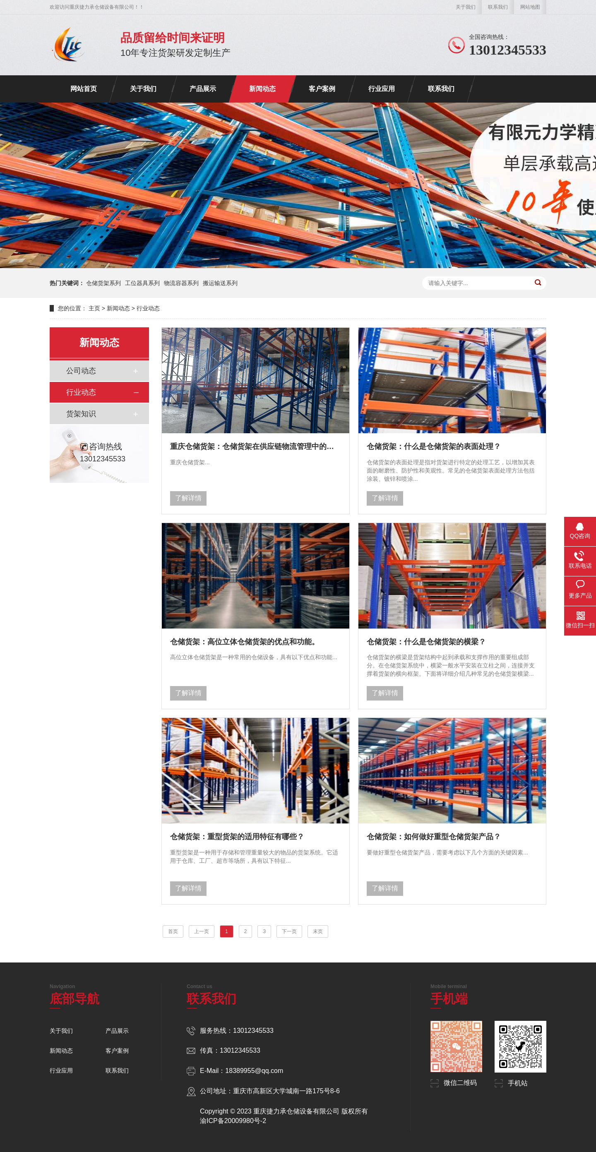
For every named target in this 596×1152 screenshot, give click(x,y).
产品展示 (203, 88)
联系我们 (498, 7)
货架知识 (81, 414)
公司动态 (81, 371)
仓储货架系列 (103, 283)
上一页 (201, 931)
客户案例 (322, 88)
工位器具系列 (142, 283)
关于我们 (466, 7)
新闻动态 (262, 88)
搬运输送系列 (220, 283)
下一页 (289, 931)
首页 (173, 931)
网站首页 (83, 88)
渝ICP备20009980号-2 (233, 1120)
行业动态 (148, 308)
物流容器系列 (181, 283)
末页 (318, 931)
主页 (94, 308)
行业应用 (381, 88)
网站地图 (530, 7)
